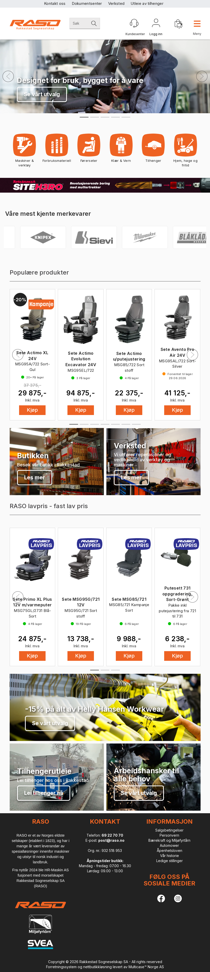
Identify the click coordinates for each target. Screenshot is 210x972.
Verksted (116, 3)
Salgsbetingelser (169, 830)
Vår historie (169, 855)
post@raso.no (111, 840)
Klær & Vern (121, 150)
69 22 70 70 (112, 835)
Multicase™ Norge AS (146, 967)
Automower (169, 845)
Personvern (169, 835)
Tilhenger (153, 150)
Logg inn (156, 24)
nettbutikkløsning (97, 967)
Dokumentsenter (87, 3)
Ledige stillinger (169, 861)
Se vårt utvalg (42, 94)
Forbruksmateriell (57, 150)
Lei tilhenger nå (43, 793)
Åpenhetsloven (169, 850)
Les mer (34, 477)
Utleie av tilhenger (147, 3)
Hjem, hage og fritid (185, 152)
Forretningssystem (61, 967)
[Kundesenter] (134, 23)
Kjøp (32, 410)
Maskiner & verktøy (24, 152)
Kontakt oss (54, 3)
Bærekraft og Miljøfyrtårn (169, 840)
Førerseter (88, 150)
